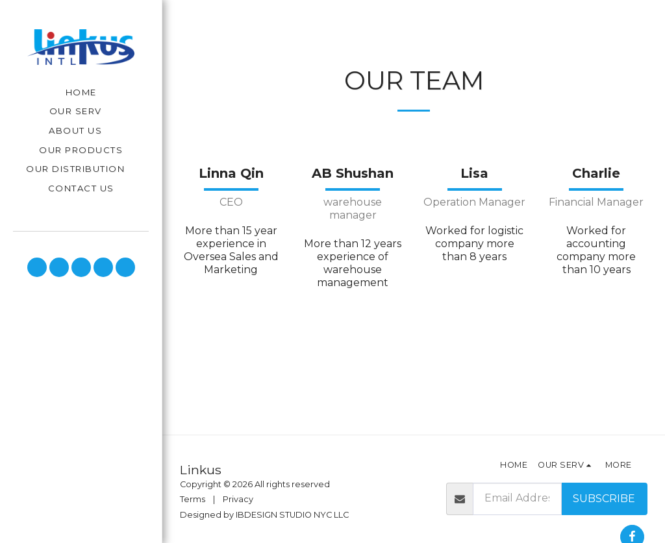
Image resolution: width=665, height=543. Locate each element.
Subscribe (604, 498)
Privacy (238, 499)
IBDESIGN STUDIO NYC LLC (292, 515)
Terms (192, 499)
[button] (81, 112)
